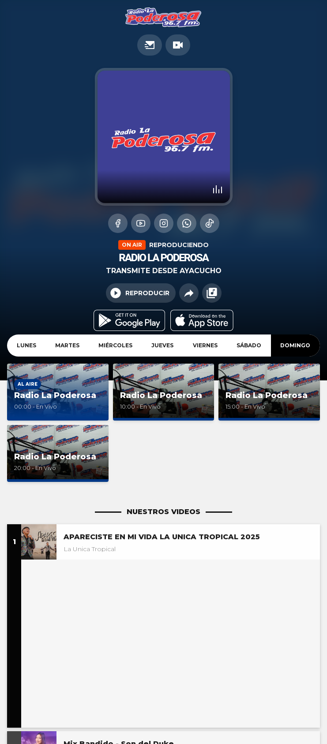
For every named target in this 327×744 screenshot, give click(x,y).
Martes (67, 345)
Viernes (205, 345)
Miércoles (115, 345)
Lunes (26, 345)
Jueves (162, 345)
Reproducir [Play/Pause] (139, 293)
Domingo (295, 345)
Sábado (249, 345)
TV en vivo (178, 45)
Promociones (149, 45)
